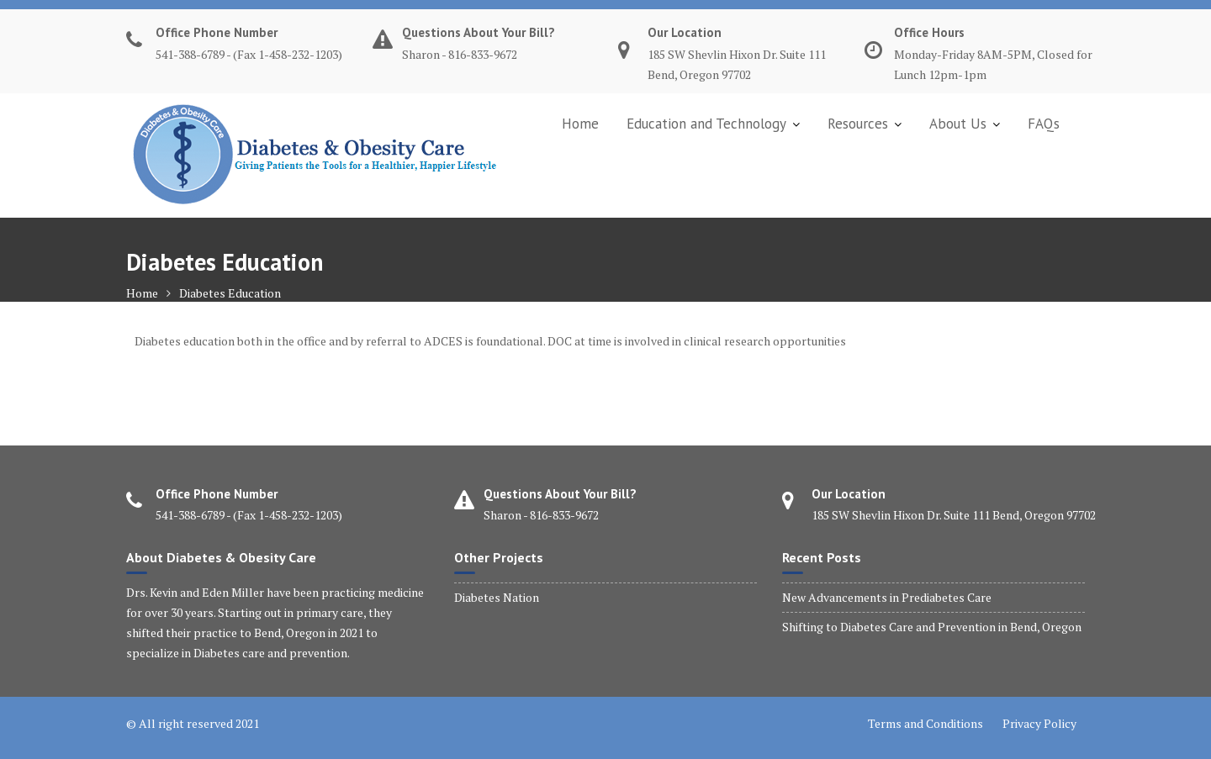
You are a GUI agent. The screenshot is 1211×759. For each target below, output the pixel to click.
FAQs (1044, 123)
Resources (858, 123)
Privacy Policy (1039, 723)
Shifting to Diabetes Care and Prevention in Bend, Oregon (931, 627)
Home (580, 123)
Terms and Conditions (925, 723)
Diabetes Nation (496, 597)
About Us (957, 123)
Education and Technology (706, 123)
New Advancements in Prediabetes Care (887, 597)
